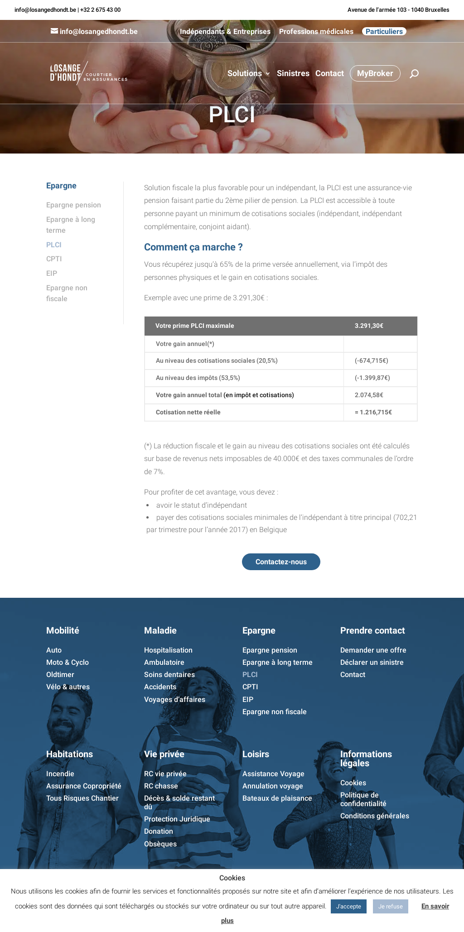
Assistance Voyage (273, 773)
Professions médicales (316, 31)
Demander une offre (373, 650)
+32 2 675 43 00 (100, 9)
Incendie (60, 773)
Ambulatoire (164, 662)
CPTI (54, 259)
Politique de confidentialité (363, 799)
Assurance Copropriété (83, 786)
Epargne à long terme (277, 662)
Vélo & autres (68, 686)
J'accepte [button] (348, 906)
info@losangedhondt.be (45, 9)
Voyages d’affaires (174, 699)
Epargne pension (73, 205)
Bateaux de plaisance (277, 798)
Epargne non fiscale (274, 711)
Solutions (244, 74)
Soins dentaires (169, 674)
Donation (158, 831)
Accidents (160, 686)
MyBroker (375, 73)
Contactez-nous (281, 561)
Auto (54, 650)
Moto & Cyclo (67, 662)
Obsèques (160, 844)
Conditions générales (374, 816)
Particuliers (384, 31)
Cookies (353, 782)
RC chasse (161, 786)
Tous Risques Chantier (82, 798)
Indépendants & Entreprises (225, 31)
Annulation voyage (272, 786)
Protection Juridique (177, 819)
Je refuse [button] (390, 906)
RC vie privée (165, 773)
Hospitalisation (168, 650)
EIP (51, 273)
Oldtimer (60, 674)
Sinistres (293, 74)
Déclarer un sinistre (372, 662)
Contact (329, 74)
